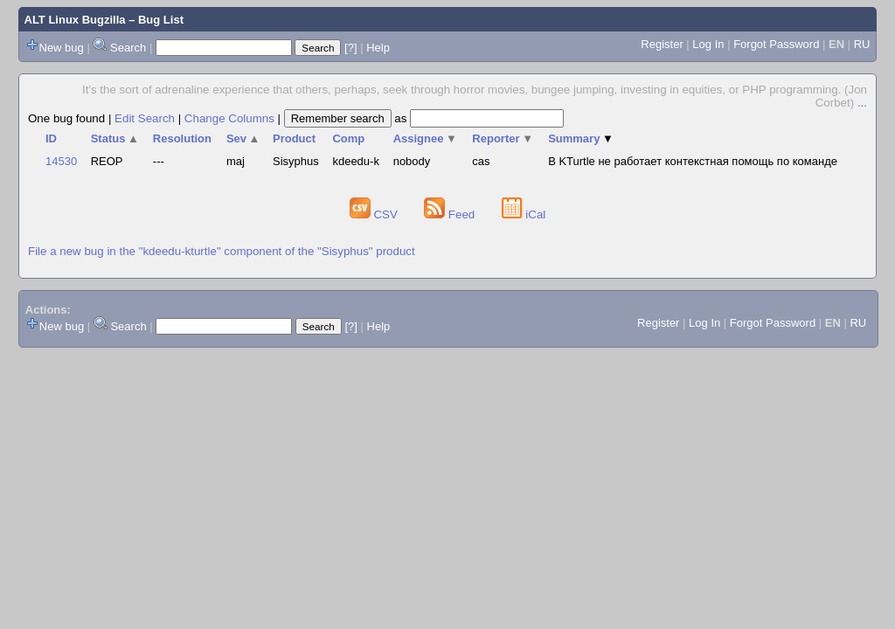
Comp (348, 138)
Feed (451, 214)
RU (862, 44)
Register (662, 44)
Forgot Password (776, 44)
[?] (350, 47)
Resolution (182, 138)
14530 (61, 161)
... (862, 102)
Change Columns (229, 118)
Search (128, 47)
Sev (243, 138)
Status (115, 138)
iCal (524, 214)
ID (51, 138)
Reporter (502, 138)
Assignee (425, 138)
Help (378, 47)
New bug (61, 47)
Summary (581, 138)
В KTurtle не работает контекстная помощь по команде (692, 161)
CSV (375, 214)
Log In (708, 44)
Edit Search (144, 118)
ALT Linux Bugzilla (75, 19)
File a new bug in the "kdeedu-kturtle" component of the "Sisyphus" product (221, 251)
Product (294, 138)
